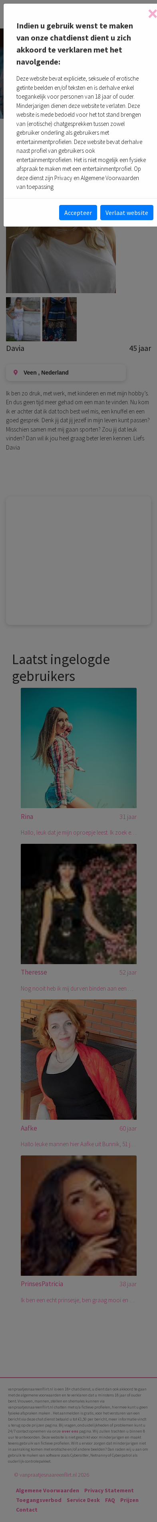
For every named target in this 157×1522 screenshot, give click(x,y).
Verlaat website (126, 213)
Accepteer (78, 213)
